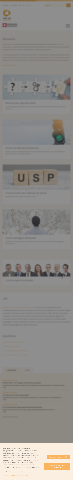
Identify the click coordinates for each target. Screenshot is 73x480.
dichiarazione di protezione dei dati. (18, 475)
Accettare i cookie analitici (59, 457)
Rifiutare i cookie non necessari (57, 466)
